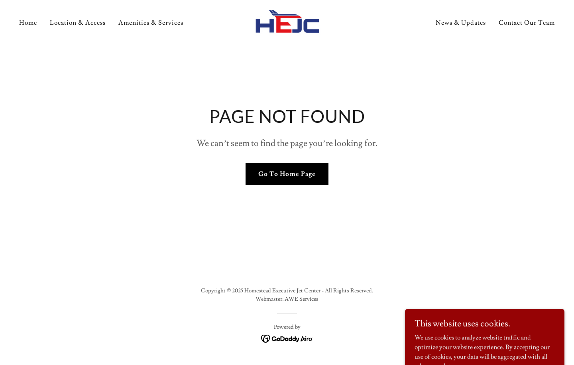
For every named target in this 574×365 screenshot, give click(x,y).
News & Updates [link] (461, 23)
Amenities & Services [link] (150, 23)
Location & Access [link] (78, 23)
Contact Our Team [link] (527, 23)
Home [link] (28, 23)
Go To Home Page (286, 174)
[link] (287, 21)
